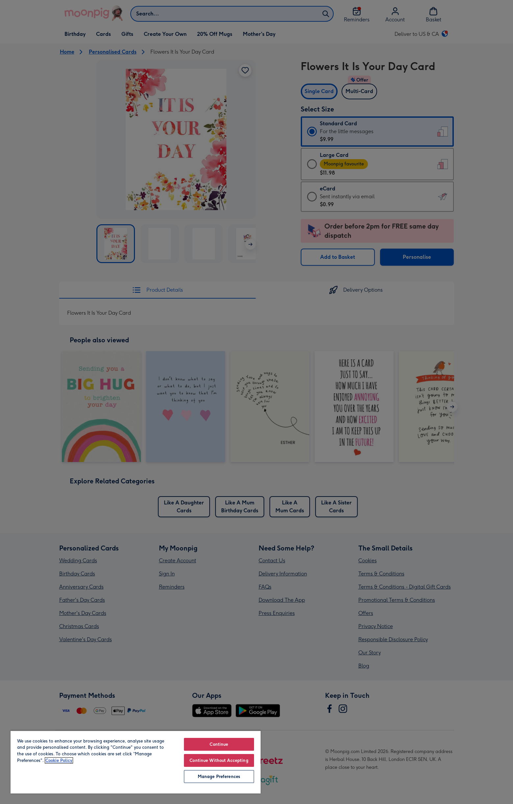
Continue (219, 744)
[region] (136, 761)
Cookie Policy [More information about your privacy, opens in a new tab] (58, 760)
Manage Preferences (219, 776)
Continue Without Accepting (219, 760)
